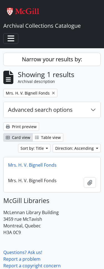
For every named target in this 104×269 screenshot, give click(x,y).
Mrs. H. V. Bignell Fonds (32, 165)
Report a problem (21, 259)
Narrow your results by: (52, 59)
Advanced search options (40, 109)
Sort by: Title (33, 148)
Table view (48, 137)
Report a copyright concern (32, 266)
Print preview (21, 126)
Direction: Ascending (75, 148)
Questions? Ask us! (22, 252)
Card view (18, 137)
